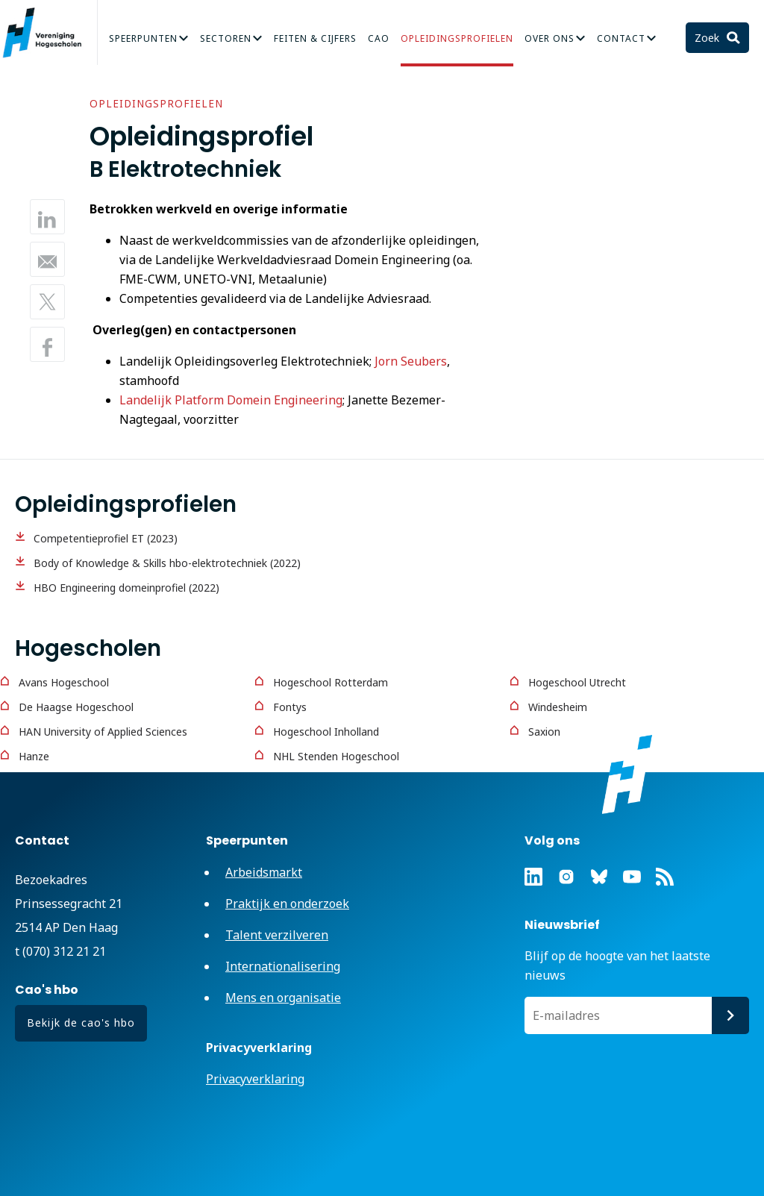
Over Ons (549, 38)
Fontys (290, 707)
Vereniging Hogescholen (48, 32)
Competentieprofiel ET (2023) (106, 538)
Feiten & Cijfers (315, 38)
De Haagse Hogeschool (76, 707)
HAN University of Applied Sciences (103, 731)
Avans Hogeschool (64, 682)
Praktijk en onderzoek (287, 903)
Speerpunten (143, 38)
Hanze (34, 756)
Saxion (544, 731)
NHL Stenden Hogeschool (336, 756)
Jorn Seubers (411, 361)
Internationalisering (282, 966)
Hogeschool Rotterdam (330, 682)
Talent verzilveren (276, 935)
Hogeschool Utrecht (577, 682)
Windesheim (557, 707)
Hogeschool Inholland (326, 731)
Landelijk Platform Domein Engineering (230, 400)
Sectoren (225, 38)
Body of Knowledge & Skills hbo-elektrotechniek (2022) (167, 563)
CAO (378, 38)
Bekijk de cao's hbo (81, 1022)
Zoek (708, 38)
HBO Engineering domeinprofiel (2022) (126, 587)
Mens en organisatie (283, 997)
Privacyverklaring (255, 1079)
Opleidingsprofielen (457, 38)
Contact (621, 38)
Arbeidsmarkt (263, 872)
